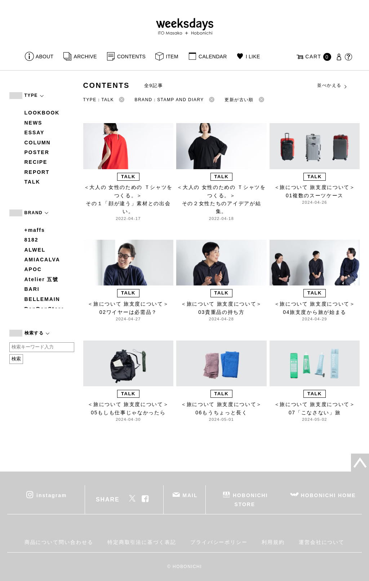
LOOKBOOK (42, 113)
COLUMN (38, 142)
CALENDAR (213, 56)
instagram (51, 495)
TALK (32, 182)
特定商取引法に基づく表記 (141, 542)
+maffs (35, 230)
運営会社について (321, 542)
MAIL (189, 495)
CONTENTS (131, 56)
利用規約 (273, 542)
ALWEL (35, 250)
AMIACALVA (42, 259)
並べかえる (332, 86)
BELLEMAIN (42, 299)
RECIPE (36, 162)
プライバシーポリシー (219, 542)
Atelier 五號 (42, 279)
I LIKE (253, 56)
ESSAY (35, 132)
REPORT (37, 172)
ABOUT (45, 56)
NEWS (34, 123)
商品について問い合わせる (59, 542)
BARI (32, 289)
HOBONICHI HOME (328, 495)
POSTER (37, 152)
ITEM (172, 56)
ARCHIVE (85, 56)
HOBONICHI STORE (250, 499)
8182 (32, 240)
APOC (33, 269)
